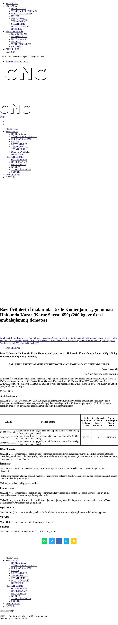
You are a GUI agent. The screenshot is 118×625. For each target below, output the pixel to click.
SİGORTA (16, 46)
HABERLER (17, 29)
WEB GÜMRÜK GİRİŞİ (17, 61)
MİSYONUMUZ (19, 19)
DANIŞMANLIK (19, 36)
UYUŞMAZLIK (18, 39)
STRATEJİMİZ (18, 24)
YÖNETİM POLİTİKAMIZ (24, 11)
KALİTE (15, 16)
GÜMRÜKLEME (19, 34)
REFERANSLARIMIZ (21, 13)
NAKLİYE (16, 41)
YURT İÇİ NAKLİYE (21, 44)
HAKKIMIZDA (18, 8)
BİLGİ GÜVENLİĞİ (20, 26)
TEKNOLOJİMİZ (19, 21)
